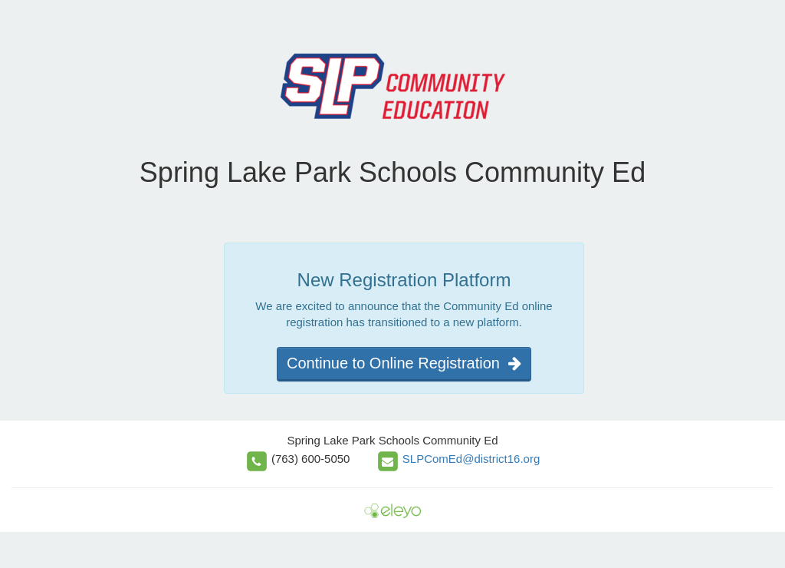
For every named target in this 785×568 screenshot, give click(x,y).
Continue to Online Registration (404, 363)
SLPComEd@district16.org (471, 458)
